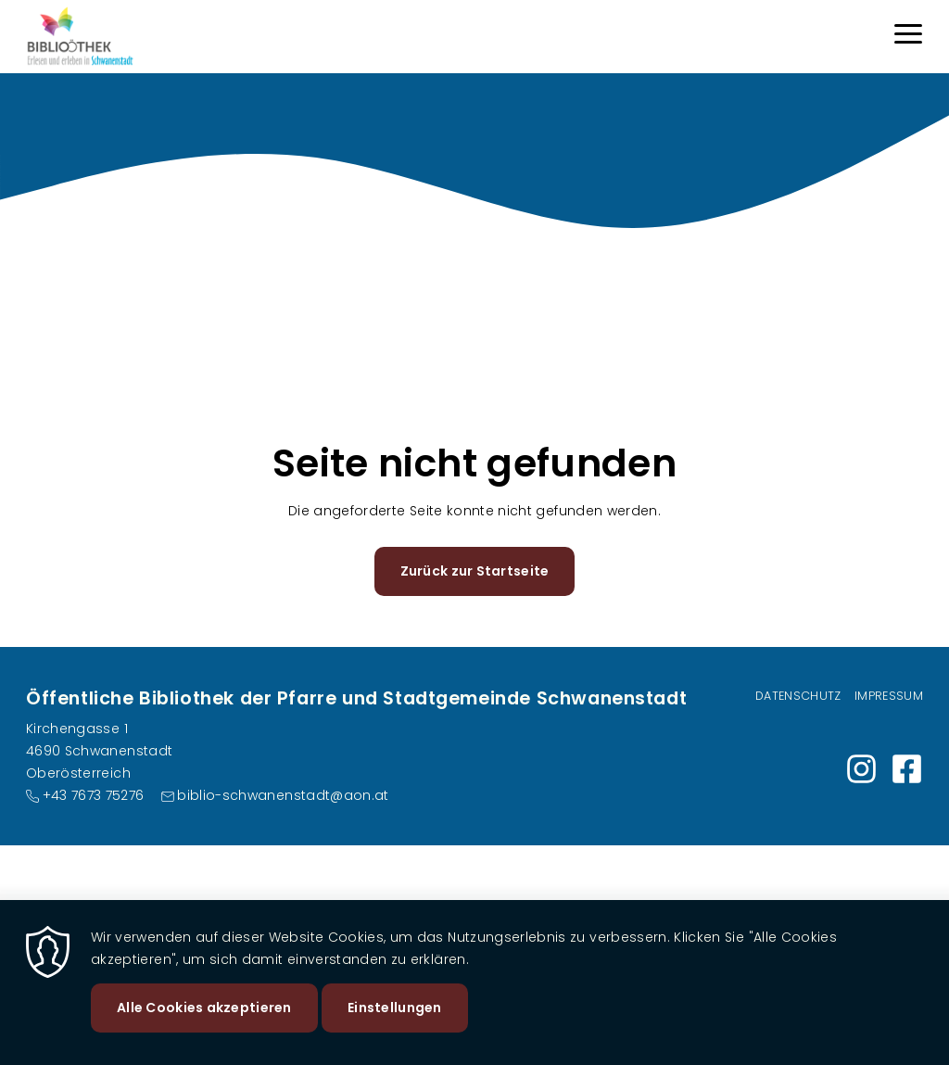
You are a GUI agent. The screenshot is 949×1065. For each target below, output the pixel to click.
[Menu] (908, 36)
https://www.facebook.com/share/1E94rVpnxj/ (907, 769)
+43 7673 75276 (94, 795)
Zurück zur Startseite (475, 571)
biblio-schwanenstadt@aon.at (282, 795)
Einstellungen (395, 1015)
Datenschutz (798, 696)
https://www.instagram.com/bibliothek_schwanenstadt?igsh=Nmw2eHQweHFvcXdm (861, 769)
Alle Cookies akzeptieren (204, 1015)
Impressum (888, 696)
